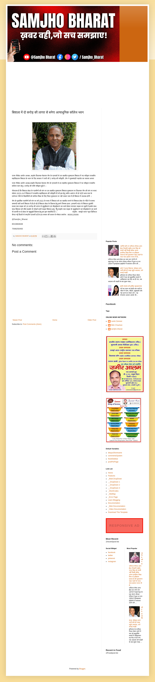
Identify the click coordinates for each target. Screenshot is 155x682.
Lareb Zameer (116, 321)
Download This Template (118, 512)
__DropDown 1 (114, 482)
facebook (111, 552)
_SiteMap (112, 494)
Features (111, 476)
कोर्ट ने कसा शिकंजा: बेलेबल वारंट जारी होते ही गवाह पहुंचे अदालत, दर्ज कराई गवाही (131, 270)
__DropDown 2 (114, 485)
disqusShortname (115, 453)
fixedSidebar (113, 459)
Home (54, 320)
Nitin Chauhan (116, 325)
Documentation (114, 503)
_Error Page (113, 497)
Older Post (92, 320)
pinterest (111, 558)
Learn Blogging (114, 500)
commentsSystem (115, 456)
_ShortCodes (113, 491)
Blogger (82, 669)
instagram (112, 561)
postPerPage (113, 462)
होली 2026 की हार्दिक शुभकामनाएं (131, 286)
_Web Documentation (116, 506)
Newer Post (17, 320)
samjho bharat (116, 329)
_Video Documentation (117, 509)
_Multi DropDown (115, 479)
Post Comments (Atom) (32, 324)
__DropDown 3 (114, 488)
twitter (110, 555)
